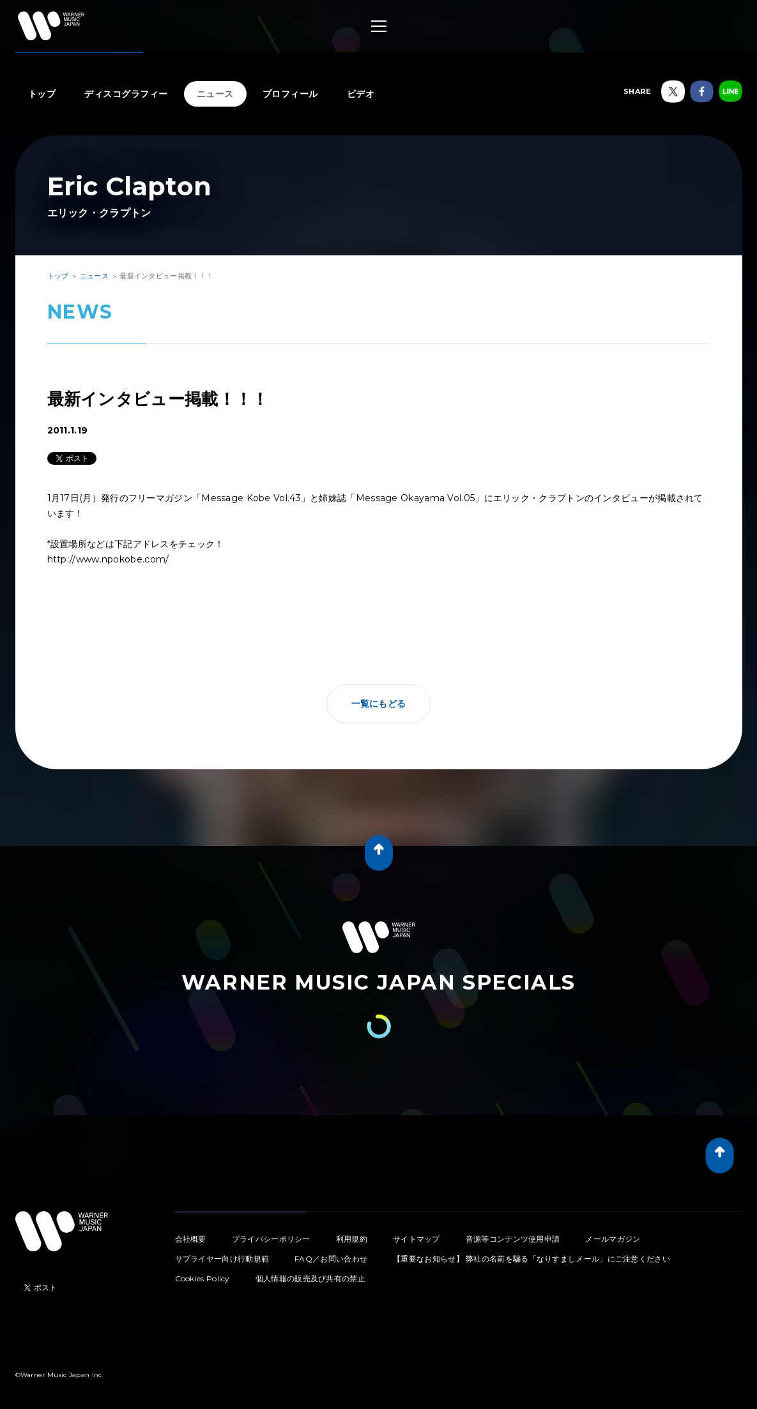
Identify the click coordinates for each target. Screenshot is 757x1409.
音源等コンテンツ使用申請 (513, 1239)
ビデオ (361, 94)
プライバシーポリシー (271, 1239)
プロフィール (290, 94)
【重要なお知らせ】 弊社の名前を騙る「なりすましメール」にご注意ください (531, 1258)
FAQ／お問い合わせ (330, 1258)
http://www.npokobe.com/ (108, 559)
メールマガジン (612, 1239)
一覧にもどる (378, 703)
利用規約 (351, 1239)
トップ (42, 94)
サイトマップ (416, 1239)
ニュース (215, 94)
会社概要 (190, 1239)
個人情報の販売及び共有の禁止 (310, 1278)
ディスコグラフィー (126, 94)
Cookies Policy (202, 1278)
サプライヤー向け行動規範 (222, 1258)
